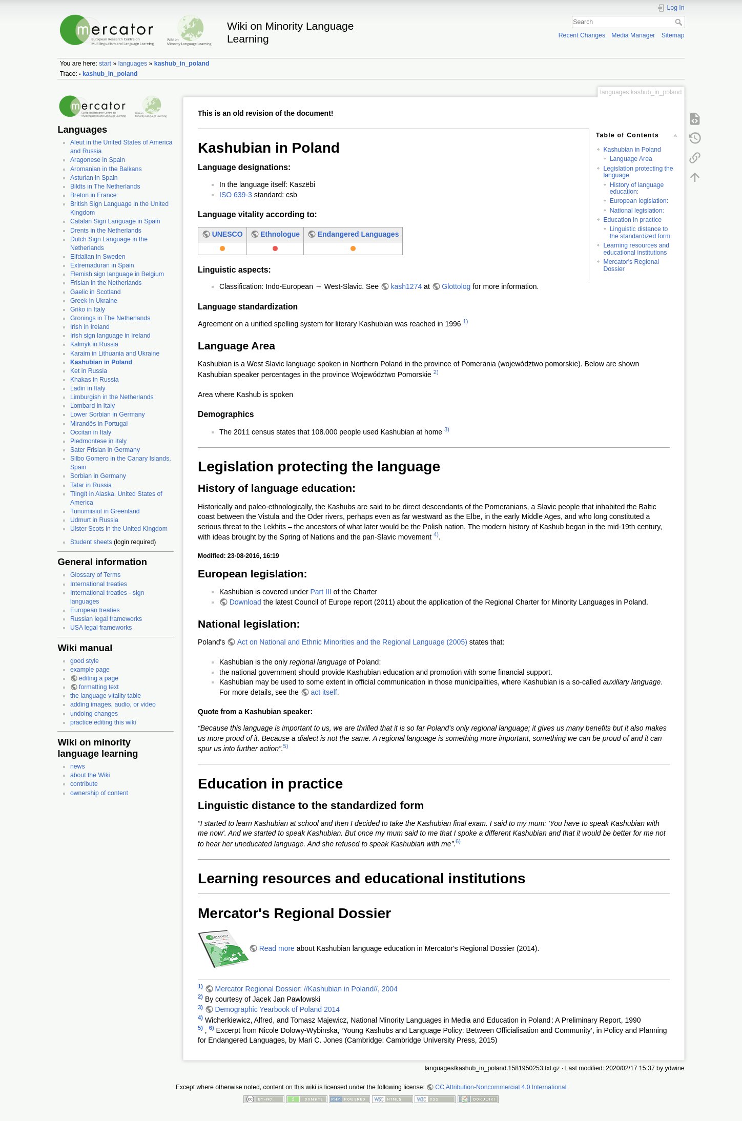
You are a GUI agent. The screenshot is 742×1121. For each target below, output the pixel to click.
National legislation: (637, 210)
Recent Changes (582, 35)
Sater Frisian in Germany (105, 449)
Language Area (631, 158)
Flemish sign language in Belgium (117, 274)
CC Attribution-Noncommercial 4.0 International (500, 1087)
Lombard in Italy (92, 405)
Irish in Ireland (90, 326)
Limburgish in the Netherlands (112, 397)
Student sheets (91, 542)
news (77, 766)
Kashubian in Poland (101, 362)
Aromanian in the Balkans (106, 169)
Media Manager (633, 35)
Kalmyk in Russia (94, 344)
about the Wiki (90, 775)
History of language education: (637, 188)
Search (680, 22)
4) (436, 534)
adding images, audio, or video (113, 704)
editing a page (98, 678)
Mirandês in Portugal (99, 423)
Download (245, 602)
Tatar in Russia (91, 485)
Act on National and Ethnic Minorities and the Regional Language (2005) (352, 642)
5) (285, 746)
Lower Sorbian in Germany (107, 414)
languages (133, 63)
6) (458, 841)
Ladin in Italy (88, 388)
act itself (324, 692)
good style (84, 661)
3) (446, 429)
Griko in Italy (87, 309)
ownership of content (99, 793)
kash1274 (406, 286)
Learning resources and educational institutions (636, 249)
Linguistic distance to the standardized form (640, 232)
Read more (277, 948)
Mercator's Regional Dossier (631, 265)
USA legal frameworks (101, 627)
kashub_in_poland (182, 63)
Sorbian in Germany (98, 476)
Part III (320, 592)
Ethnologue (280, 234)
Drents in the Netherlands (105, 230)
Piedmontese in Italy (98, 441)
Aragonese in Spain (97, 159)
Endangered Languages (358, 234)
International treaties (98, 584)
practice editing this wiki (103, 722)
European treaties (95, 610)
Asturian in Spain (94, 177)
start (105, 63)
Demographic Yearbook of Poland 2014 (277, 1009)
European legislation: (639, 200)
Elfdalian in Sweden (98, 256)
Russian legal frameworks (106, 618)
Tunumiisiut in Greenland (105, 511)
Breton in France (93, 195)
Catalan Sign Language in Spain (115, 221)
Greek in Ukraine (93, 300)
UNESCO (227, 234)
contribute (84, 783)
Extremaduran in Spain (102, 265)
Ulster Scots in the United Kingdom (119, 528)
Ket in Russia (88, 371)
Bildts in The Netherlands (105, 186)
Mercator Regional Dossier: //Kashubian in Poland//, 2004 (306, 989)
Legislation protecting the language (638, 172)
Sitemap (673, 35)
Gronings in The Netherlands (110, 318)
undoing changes (94, 713)
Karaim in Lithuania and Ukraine (114, 353)
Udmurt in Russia (94, 520)
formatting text (99, 687)
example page (90, 669)
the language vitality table (105, 695)
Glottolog (456, 286)
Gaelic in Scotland (95, 292)
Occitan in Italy (90, 432)
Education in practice (632, 219)
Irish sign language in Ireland (110, 335)
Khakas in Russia (94, 379)
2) (436, 372)
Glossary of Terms (95, 574)
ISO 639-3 (235, 195)
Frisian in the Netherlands (106, 282)
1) (465, 321)
